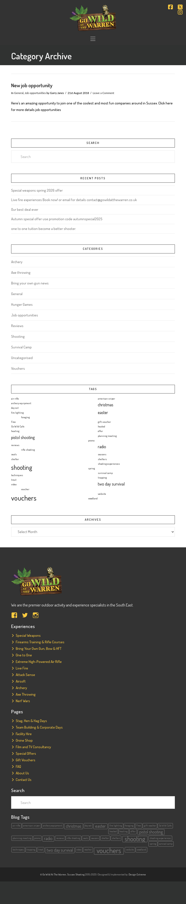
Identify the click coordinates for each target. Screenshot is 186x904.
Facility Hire (24, 733)
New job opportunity (32, 85)
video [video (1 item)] (13, 484)
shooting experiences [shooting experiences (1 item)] (109, 463)
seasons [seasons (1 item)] (102, 454)
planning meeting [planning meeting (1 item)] (107, 436)
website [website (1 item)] (102, 493)
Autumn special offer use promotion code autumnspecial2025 (56, 219)
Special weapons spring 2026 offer (37, 190)
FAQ (18, 766)
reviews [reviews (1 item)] (15, 445)
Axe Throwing (26, 694)
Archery (17, 261)
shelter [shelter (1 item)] (15, 459)
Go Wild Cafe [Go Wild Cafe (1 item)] (17, 426)
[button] (93, 39)
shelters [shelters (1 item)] (102, 459)
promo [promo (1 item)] (91, 440)
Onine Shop (24, 740)
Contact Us (23, 779)
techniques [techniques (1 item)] (17, 475)
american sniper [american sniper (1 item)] (106, 398)
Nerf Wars (23, 701)
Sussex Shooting (76, 874)
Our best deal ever (24, 209)
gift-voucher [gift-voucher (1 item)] (104, 422)
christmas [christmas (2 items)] (105, 404)
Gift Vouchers (25, 760)
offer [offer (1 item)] (100, 431)
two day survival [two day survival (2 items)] (111, 484)
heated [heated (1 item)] (101, 426)
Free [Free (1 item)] (13, 422)
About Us (22, 773)
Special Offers (26, 753)
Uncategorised (22, 357)
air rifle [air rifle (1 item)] (15, 398)
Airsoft (21, 681)
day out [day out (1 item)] (15, 407)
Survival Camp (21, 347)
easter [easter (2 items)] (103, 412)
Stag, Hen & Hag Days (31, 720)
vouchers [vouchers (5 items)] (23, 497)
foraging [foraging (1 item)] (25, 417)
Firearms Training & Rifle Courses (40, 642)
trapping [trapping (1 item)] (102, 477)
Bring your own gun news (30, 283)
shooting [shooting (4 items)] (21, 467)
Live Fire (22, 668)
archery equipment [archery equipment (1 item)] (21, 403)
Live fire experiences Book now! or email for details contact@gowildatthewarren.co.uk (74, 199)
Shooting (18, 336)
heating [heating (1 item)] (15, 431)
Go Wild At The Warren (54, 874)
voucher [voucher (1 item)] (25, 489)
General (18, 92)
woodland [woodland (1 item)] (93, 498)
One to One (24, 655)
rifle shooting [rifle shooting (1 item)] (28, 449)
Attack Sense (25, 674)
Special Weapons (28, 635)
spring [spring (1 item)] (91, 468)
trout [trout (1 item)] (13, 479)
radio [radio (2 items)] (102, 446)
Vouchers (18, 368)
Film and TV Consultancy (33, 747)
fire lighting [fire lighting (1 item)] (17, 412)
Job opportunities (35, 92)
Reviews (17, 325)
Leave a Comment (103, 92)
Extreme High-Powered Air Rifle (39, 661)
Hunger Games (22, 304)
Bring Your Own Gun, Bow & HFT (39, 648)
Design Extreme (137, 874)
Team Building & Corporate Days (39, 727)
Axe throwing (21, 272)
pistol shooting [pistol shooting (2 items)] (23, 437)
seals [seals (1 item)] (14, 454)
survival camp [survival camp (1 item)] (105, 473)
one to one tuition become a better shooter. (43, 228)
